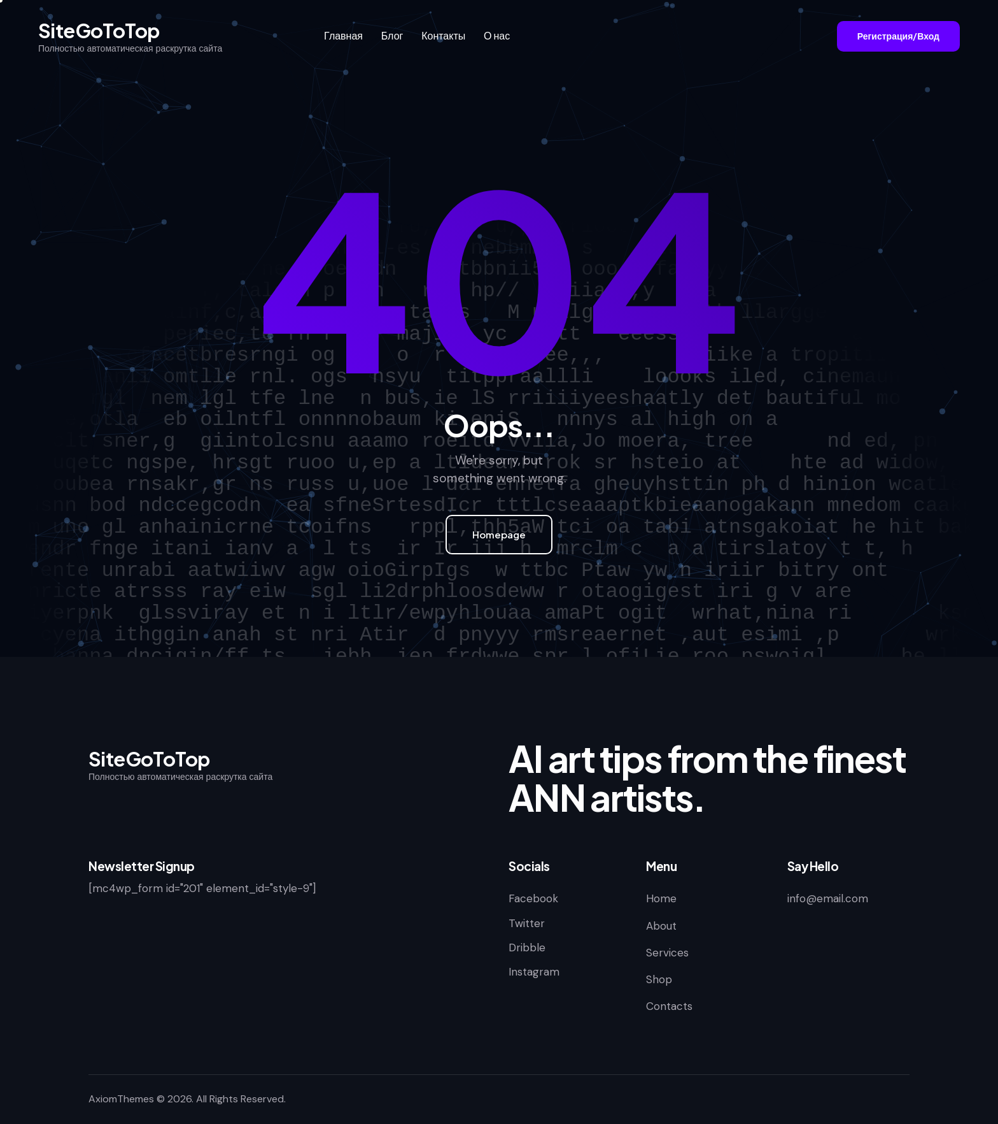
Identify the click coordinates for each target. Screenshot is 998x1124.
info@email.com (827, 898)
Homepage (499, 534)
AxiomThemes (121, 1099)
